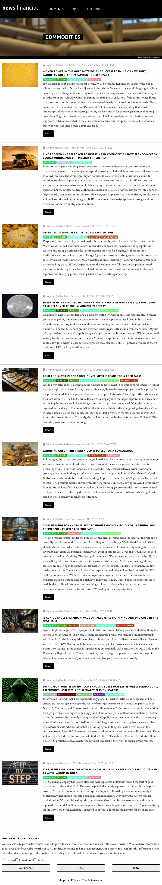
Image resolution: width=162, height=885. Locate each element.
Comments (55, 9)
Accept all (26, 867)
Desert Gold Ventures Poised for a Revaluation (78, 232)
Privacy (75, 880)
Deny (136, 867)
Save (81, 867)
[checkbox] (3, 859)
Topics (75, 9)
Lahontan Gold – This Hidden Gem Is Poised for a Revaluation (88, 450)
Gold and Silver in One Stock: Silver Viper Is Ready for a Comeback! (92, 376)
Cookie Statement (92, 880)
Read (48, 133)
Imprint (64, 880)
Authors (94, 9)
